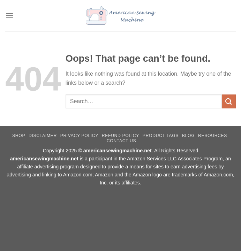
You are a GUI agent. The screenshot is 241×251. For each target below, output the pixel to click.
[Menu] (9, 15)
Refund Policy (120, 135)
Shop (18, 135)
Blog (188, 135)
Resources (212, 135)
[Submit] (229, 101)
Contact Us (121, 140)
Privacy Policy (79, 135)
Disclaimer (43, 135)
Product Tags (161, 135)
